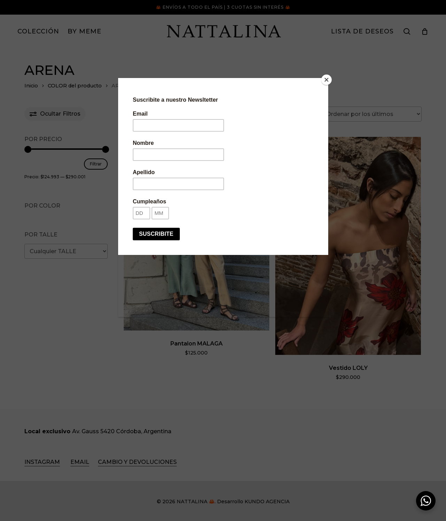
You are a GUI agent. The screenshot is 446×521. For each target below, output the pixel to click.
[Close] (326, 80)
